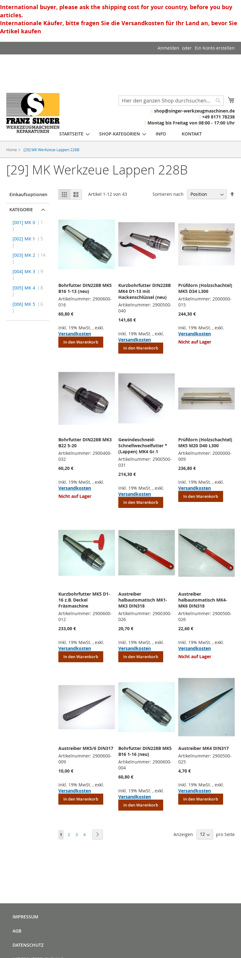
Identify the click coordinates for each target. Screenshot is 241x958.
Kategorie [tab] (21, 209)
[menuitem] (71, 134)
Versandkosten (74, 334)
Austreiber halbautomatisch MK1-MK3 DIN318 (142, 600)
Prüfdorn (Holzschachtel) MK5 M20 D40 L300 (205, 443)
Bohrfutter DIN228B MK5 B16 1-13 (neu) (85, 288)
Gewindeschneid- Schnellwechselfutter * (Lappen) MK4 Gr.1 (142, 445)
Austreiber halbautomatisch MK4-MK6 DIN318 (202, 600)
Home (12, 149)
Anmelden (168, 48)
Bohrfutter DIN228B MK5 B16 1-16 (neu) (145, 751)
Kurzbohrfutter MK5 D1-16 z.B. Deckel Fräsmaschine (84, 600)
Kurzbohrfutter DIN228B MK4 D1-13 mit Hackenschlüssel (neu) (144, 291)
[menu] (130, 134)
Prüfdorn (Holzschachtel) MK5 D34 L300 (205, 288)
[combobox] (171, 101)
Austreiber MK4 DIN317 (203, 748)
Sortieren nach (168, 194)
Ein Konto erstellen (215, 48)
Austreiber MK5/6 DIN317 (85, 748)
